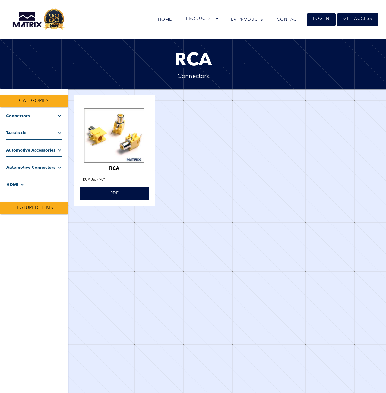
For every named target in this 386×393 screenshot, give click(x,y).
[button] (202, 18)
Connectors (193, 77)
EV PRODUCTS (247, 19)
